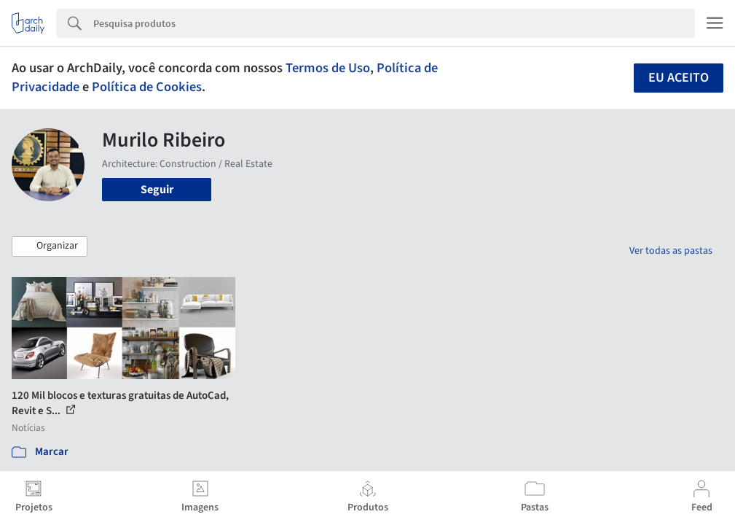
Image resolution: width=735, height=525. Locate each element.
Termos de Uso (328, 67)
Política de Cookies (147, 86)
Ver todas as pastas (670, 251)
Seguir (157, 190)
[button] (49, 246)
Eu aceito (678, 78)
